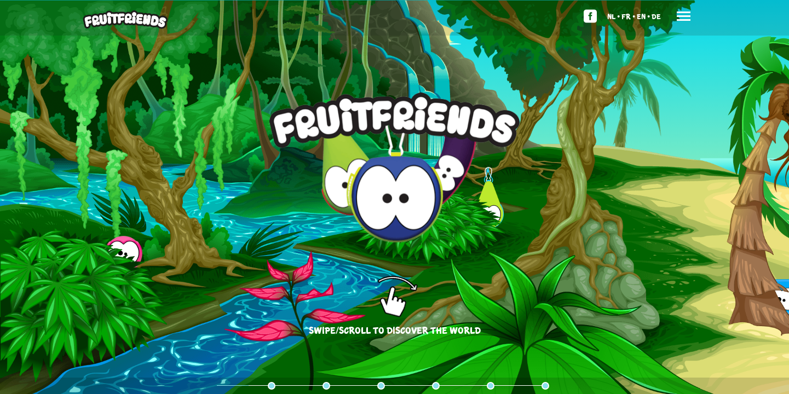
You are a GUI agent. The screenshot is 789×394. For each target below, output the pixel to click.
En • (643, 16)
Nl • (613, 16)
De (656, 16)
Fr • (628, 16)
